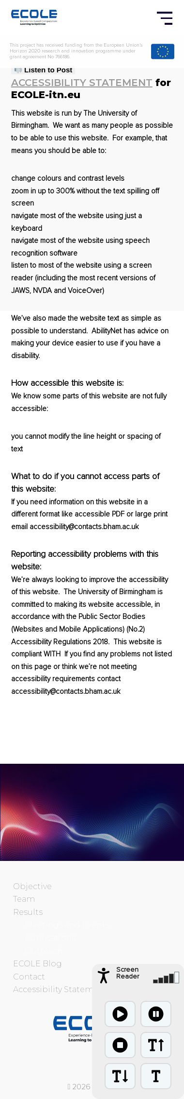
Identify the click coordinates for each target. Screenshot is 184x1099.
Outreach (43, 951)
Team (24, 899)
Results (28, 912)
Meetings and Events (67, 924)
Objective (32, 886)
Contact (29, 976)
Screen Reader (127, 973)
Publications (50, 938)
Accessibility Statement (82, 82)
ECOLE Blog (37, 963)
